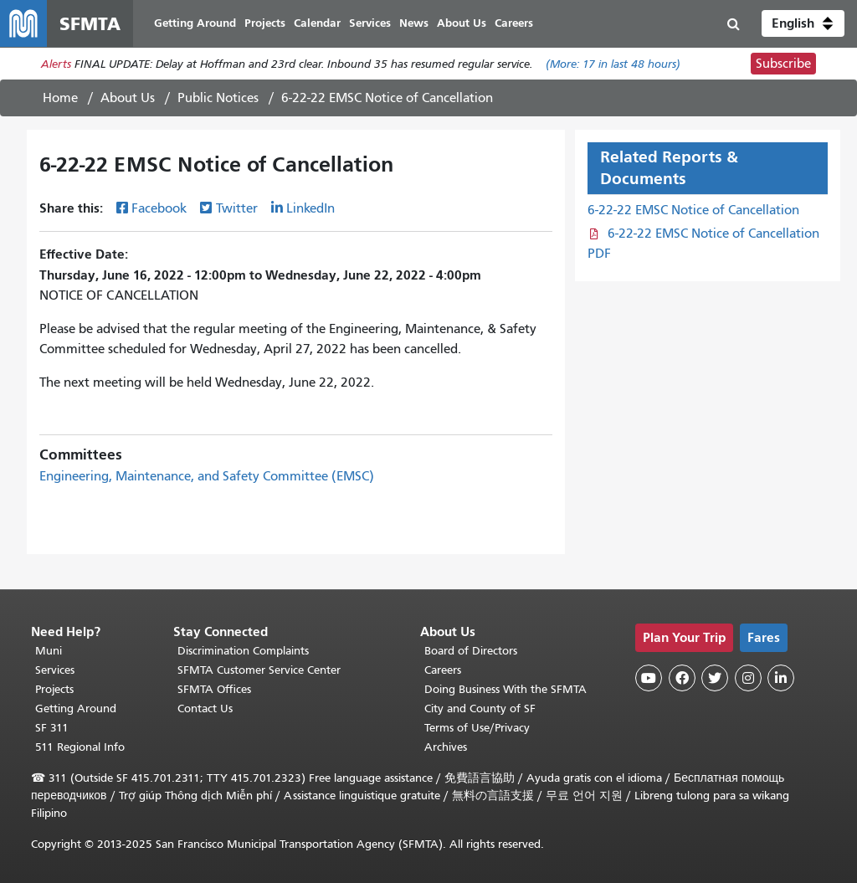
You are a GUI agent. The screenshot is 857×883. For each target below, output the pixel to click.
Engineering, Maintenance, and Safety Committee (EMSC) (206, 476)
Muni (48, 651)
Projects (54, 689)
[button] (803, 23)
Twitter (237, 208)
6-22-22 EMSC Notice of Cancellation (693, 210)
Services (54, 670)
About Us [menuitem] (461, 23)
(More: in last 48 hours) (613, 64)
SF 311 (52, 728)
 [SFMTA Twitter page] (714, 678)
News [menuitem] (413, 23)
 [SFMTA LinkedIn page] (781, 678)
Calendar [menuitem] (317, 23)
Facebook (159, 208)
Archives (445, 747)
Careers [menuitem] (514, 23)
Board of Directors (470, 651)
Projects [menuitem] (264, 23)
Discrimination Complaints (243, 651)
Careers (442, 670)
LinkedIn (310, 208)
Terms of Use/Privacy (477, 728)
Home (60, 97)
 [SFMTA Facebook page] (682, 678)
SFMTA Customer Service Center (259, 670)
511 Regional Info (80, 747)
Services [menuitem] (370, 23)
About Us (127, 97)
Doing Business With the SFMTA (505, 689)
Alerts (56, 64)
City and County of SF (480, 708)
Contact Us (205, 708)
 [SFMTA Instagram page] (748, 678)
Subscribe (783, 63)
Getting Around (75, 708)
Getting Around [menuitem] (195, 23)
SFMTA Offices (214, 689)
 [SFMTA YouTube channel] (648, 678)
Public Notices (218, 97)
